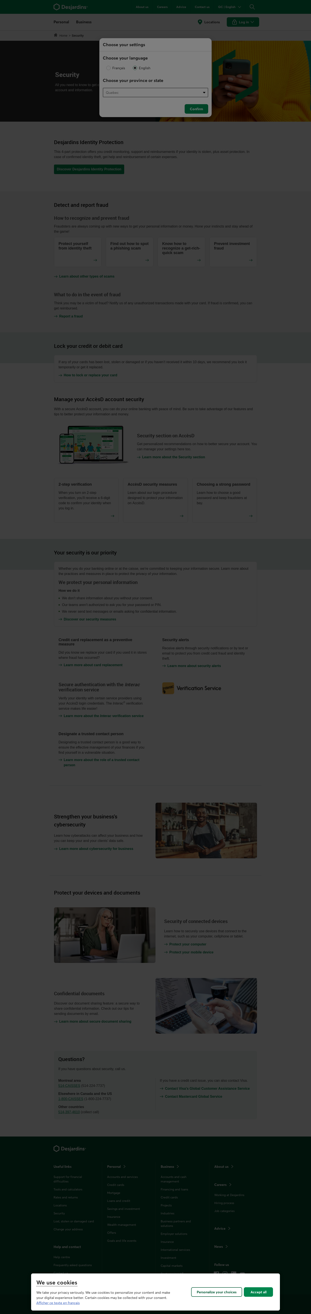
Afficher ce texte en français (58, 1303)
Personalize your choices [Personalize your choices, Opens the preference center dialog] (216, 1292)
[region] (155, 1292)
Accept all (259, 1292)
